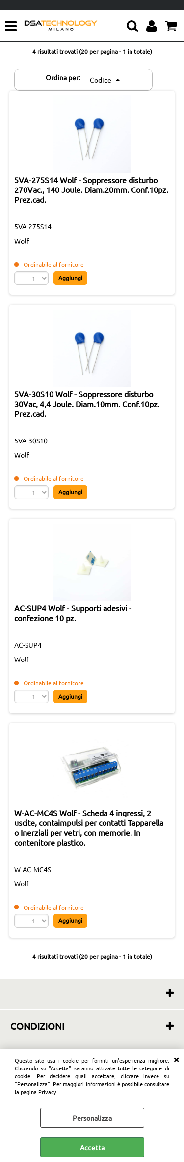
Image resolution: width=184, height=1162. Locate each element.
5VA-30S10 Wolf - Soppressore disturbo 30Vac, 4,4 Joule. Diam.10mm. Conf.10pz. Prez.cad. (86, 403)
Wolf (21, 240)
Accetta (92, 1147)
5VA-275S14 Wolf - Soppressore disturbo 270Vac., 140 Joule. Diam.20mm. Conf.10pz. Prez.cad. (91, 189)
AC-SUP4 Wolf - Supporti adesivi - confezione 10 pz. (72, 613)
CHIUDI (176, 1059)
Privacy (47, 1092)
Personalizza (92, 1117)
